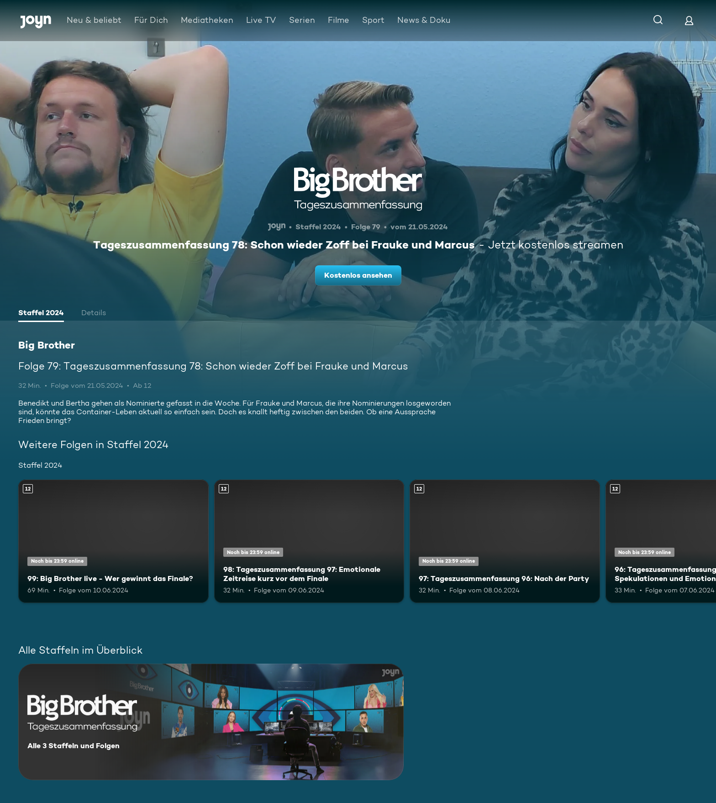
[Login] (689, 20)
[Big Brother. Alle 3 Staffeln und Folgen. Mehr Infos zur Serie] (211, 722)
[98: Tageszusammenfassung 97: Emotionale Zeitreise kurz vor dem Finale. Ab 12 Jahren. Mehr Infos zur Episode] (309, 541)
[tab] (41, 314)
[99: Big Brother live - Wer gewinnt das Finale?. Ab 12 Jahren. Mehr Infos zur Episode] (113, 541)
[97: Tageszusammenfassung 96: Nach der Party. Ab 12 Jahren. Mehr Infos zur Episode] (505, 541)
